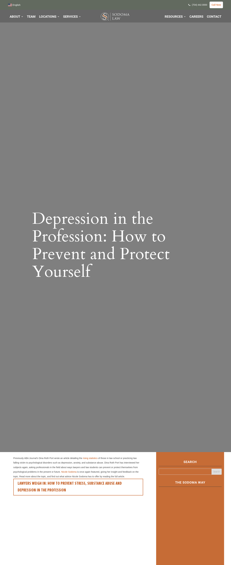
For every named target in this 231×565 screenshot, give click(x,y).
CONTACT (214, 16)
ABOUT (15, 16)
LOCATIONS (47, 16)
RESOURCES (174, 16)
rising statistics (90, 458)
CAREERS (196, 16)
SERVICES (70, 16)
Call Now (216, 5)
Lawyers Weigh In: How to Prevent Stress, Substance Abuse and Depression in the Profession (70, 487)
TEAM (31, 16)
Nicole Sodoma (69, 472)
